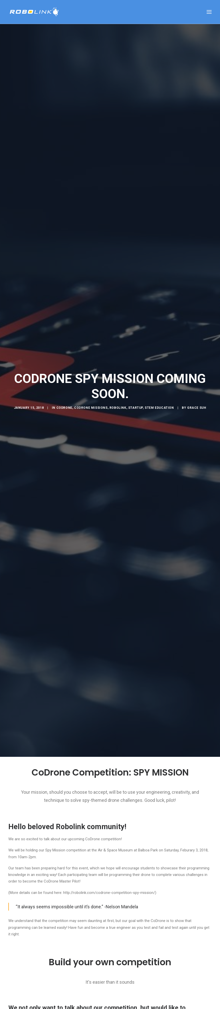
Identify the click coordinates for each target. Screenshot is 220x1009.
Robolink (117, 408)
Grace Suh (196, 408)
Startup (135, 408)
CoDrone (64, 408)
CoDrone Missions (91, 408)
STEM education (159, 408)
